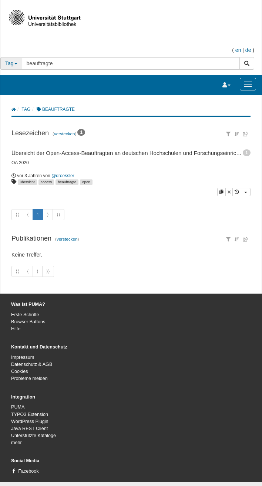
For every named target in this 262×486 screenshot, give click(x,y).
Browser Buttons (28, 321)
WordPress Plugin (29, 421)
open (86, 182)
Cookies (19, 371)
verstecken (64, 133)
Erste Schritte (25, 314)
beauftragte (67, 182)
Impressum (22, 357)
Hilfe (15, 328)
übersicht (27, 182)
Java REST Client (29, 428)
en (238, 50)
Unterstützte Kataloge (33, 435)
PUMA (17, 407)
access (46, 182)
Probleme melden (29, 378)
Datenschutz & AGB (31, 364)
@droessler (62, 175)
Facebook (28, 471)
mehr (16, 442)
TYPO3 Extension (29, 414)
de (248, 50)
